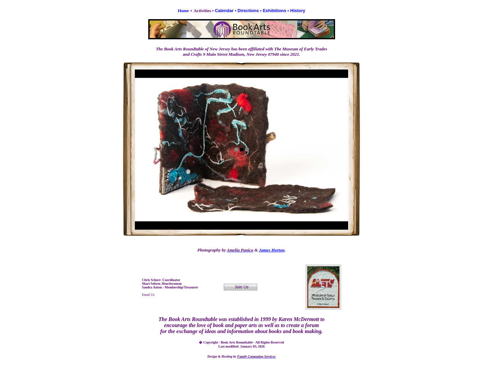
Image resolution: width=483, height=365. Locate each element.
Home (183, 10)
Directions (248, 10)
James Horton (271, 250)
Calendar (224, 10)
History (297, 10)
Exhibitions (274, 10)
